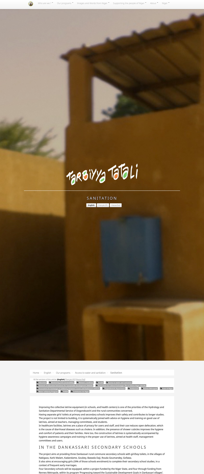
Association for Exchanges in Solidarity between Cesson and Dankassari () (68, 388)
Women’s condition (85, 382)
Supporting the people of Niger (129, 3)
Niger (165, 3)
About (154, 3)
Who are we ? (45, 3)
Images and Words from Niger (93, 3)
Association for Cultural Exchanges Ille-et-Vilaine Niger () (121, 385)
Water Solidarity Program (47, 391)
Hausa (90, 65)
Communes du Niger (80, 391)
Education (41, 382)
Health (99, 382)
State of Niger (166, 388)
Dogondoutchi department (114, 388)
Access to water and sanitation (90, 372)
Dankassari (133, 388)
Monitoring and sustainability (61, 382)
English (47, 372)
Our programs (65, 3)
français (78, 65)
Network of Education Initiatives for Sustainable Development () (65, 385)
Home (36, 372)
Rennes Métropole (149, 388)
